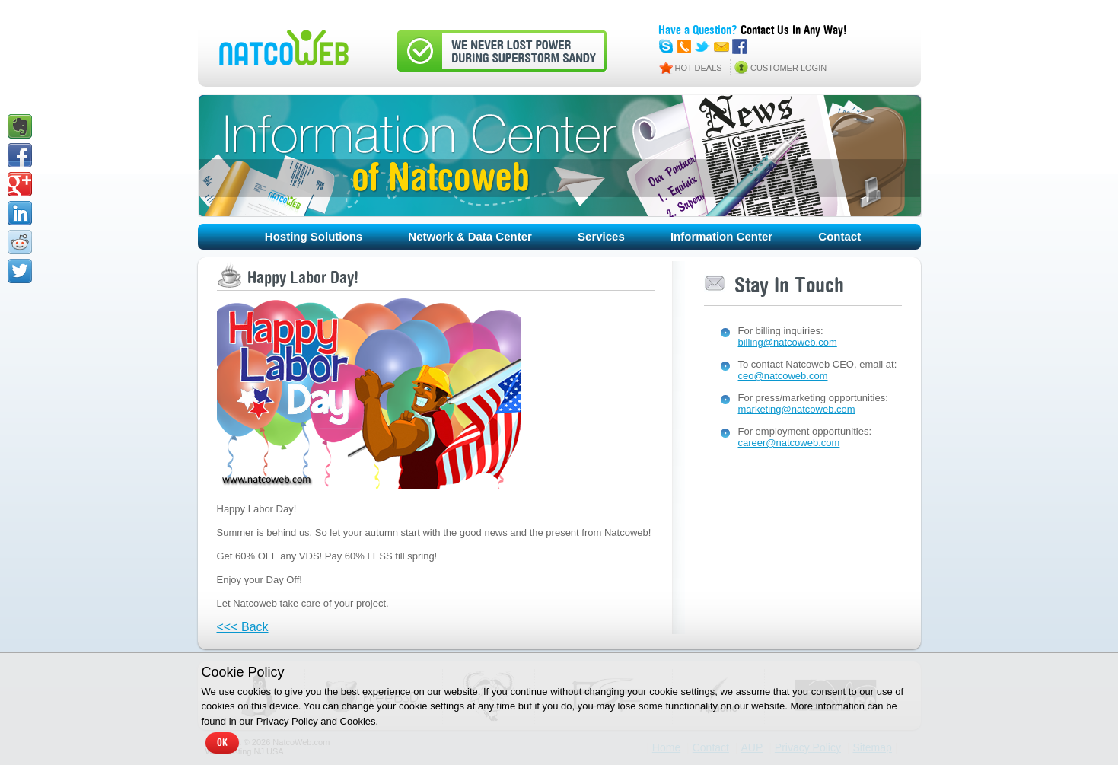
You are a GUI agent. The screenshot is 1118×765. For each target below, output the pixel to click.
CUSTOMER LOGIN (788, 67)
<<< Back (243, 626)
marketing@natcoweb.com (796, 409)
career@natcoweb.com (789, 442)
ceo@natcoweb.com (783, 375)
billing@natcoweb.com (787, 342)
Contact (839, 236)
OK (222, 743)
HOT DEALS (698, 67)
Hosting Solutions (313, 236)
